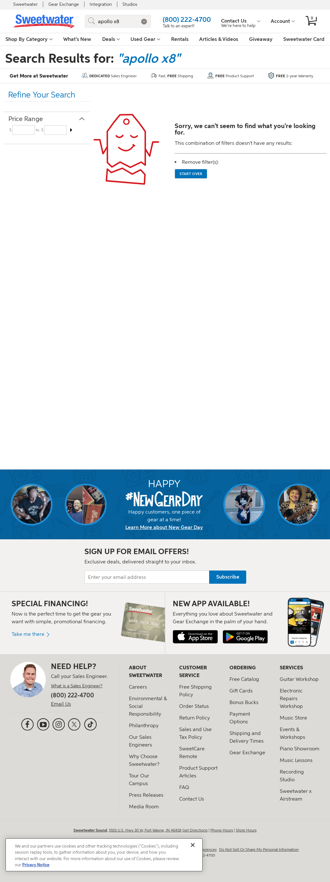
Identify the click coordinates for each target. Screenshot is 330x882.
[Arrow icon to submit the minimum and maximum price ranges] (70, 130)
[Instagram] (59, 725)
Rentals (180, 39)
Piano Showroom (299, 749)
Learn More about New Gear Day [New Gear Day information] (164, 527)
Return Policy (194, 718)
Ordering (242, 667)
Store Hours (246, 830)
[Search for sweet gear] (117, 21)
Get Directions (195, 830)
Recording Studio (292, 776)
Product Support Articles (198, 772)
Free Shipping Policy (195, 691)
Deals (111, 39)
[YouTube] (43, 725)
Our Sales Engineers (140, 741)
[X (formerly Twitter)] (74, 725)
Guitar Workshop (299, 679)
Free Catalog (244, 679)
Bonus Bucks (243, 702)
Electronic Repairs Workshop (291, 698)
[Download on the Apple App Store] (195, 636)
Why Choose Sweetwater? (144, 760)
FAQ (184, 787)
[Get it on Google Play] (245, 636)
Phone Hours (221, 830)
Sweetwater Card (304, 39)
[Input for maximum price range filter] (55, 130)
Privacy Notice (35, 865)
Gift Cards (241, 691)
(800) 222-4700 (187, 19)
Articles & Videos (218, 39)
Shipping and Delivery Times (246, 737)
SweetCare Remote (192, 752)
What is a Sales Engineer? (76, 686)
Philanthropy (144, 725)
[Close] (193, 845)
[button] (144, 21)
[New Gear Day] (164, 498)
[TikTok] (90, 724)
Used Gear (145, 39)
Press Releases (146, 795)
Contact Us (191, 799)
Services (291, 667)
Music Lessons (296, 760)
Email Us (61, 704)
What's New (77, 39)
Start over (191, 174)
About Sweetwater (145, 671)
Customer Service (193, 671)
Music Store (293, 718)
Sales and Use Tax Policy (195, 733)
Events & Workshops (292, 733)
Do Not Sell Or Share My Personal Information (259, 849)
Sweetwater (25, 4)
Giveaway (261, 39)
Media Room (144, 806)
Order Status (194, 706)
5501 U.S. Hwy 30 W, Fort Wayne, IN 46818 (145, 830)
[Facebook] (27, 725)
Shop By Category (29, 39)
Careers (138, 687)
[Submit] (91, 21)
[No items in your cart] (311, 21)
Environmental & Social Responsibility (148, 706)
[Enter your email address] (165, 577)
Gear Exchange (63, 4)
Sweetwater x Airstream (296, 795)
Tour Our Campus (139, 779)
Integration (101, 4)
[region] (104, 855)
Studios (129, 4)
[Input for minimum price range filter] (23, 130)
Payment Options (239, 718)
